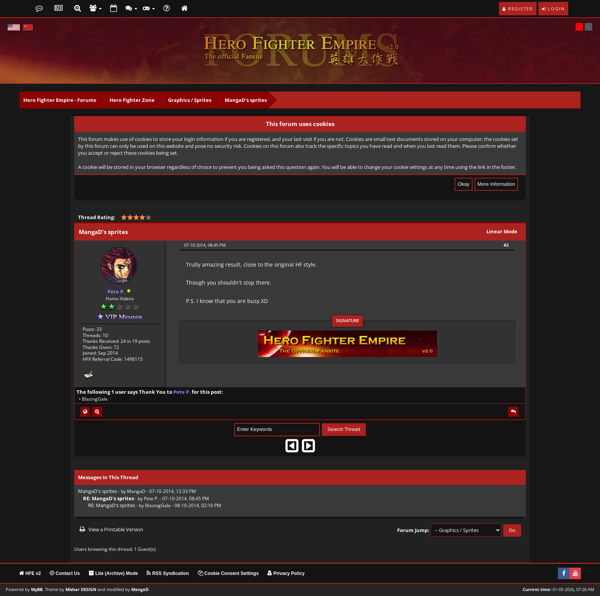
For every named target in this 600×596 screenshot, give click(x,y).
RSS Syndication (168, 573)
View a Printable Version (115, 529)
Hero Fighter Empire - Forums (59, 100)
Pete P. (151, 498)
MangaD (136, 491)
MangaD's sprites (246, 100)
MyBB (36, 589)
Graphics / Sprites (189, 100)
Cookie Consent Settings (228, 573)
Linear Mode (501, 231)
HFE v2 (30, 573)
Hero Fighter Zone (132, 100)
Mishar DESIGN (80, 589)
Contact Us (65, 573)
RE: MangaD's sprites (111, 505)
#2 (506, 245)
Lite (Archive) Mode (113, 573)
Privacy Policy (286, 573)
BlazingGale (95, 399)
